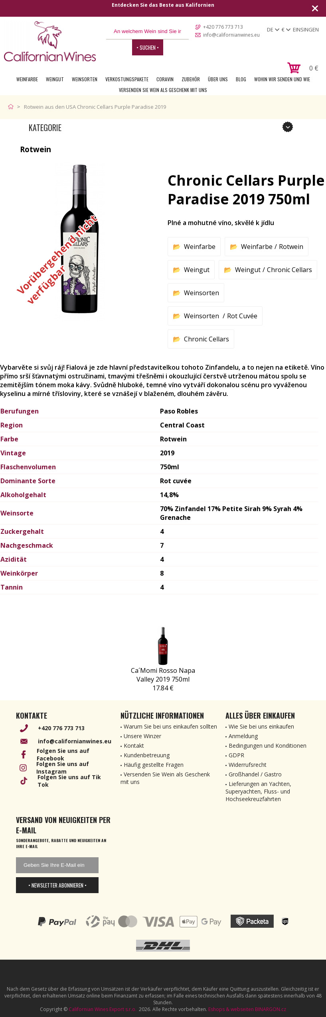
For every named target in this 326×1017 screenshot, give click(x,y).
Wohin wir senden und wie (282, 79)
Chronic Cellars (289, 269)
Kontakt (134, 745)
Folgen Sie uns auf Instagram (62, 767)
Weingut (55, 79)
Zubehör (191, 79)
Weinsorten (84, 79)
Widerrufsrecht (248, 764)
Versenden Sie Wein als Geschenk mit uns (163, 89)
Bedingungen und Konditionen (267, 745)
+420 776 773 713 (223, 27)
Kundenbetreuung (147, 755)
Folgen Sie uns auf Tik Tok (69, 780)
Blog (241, 79)
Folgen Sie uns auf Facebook (63, 754)
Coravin (165, 79)
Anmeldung (243, 736)
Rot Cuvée (242, 316)
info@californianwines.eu (231, 34)
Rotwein (291, 246)
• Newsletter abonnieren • (57, 885)
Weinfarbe (27, 79)
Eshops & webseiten (231, 1009)
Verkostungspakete (126, 79)
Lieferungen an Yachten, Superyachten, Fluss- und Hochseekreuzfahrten (258, 791)
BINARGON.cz (270, 1009)
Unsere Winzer (142, 736)
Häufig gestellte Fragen (154, 764)
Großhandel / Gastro (255, 774)
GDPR (236, 755)
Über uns (218, 79)
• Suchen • (147, 47)
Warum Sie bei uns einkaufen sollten (170, 726)
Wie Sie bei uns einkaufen (261, 726)
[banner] (50, 41)
